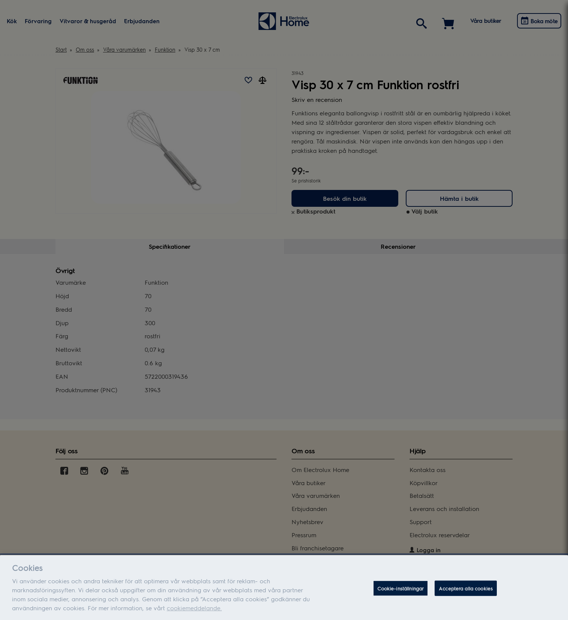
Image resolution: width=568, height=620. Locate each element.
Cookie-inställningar (400, 595)
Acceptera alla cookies (466, 595)
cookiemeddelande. (194, 615)
